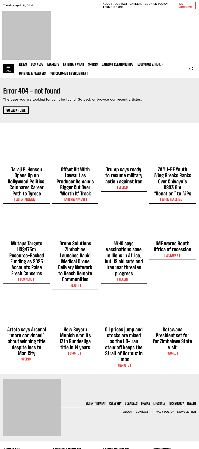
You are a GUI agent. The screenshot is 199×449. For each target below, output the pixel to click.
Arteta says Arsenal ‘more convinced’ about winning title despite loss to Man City (26, 288)
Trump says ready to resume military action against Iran (124, 170)
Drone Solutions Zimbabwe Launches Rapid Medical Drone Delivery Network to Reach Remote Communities (75, 230)
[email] (174, 395)
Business (26, 241)
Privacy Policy (166, 417)
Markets (124, 301)
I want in (174, 405)
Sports (26, 297)
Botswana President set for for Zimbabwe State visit (172, 286)
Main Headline (172, 181)
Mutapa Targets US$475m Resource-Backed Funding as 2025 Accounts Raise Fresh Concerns (26, 230)
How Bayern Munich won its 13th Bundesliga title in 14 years (75, 288)
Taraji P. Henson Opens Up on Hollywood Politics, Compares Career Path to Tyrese (26, 172)
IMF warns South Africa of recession (172, 226)
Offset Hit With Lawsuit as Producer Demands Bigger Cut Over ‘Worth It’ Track (75, 172)
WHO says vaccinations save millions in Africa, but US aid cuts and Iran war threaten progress (124, 230)
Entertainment (26, 181)
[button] (191, 68)
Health (75, 241)
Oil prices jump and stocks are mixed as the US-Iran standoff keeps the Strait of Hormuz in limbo (124, 290)
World (124, 177)
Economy (172, 233)
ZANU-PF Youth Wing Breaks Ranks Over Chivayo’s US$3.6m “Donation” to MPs (172, 172)
